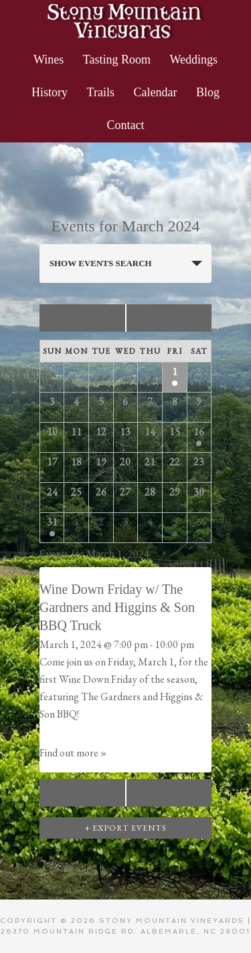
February (76, 318)
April (182, 318)
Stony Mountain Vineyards (125, 20)
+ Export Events (126, 828)
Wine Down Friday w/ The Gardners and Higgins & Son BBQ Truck (117, 607)
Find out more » (73, 753)
